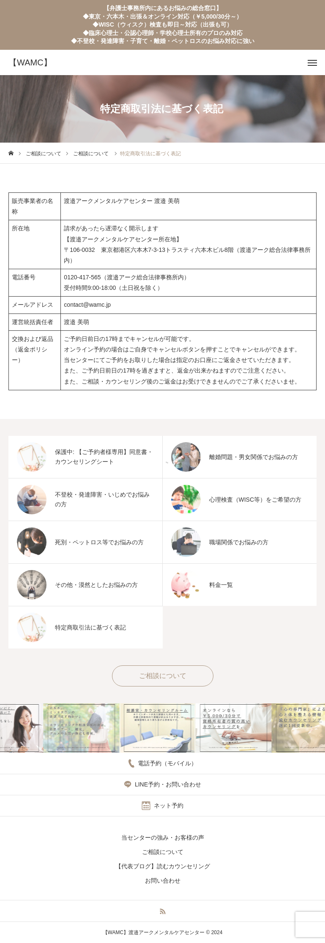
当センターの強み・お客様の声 (162, 837)
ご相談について (162, 851)
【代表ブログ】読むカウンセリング (162, 866)
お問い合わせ (162, 880)
